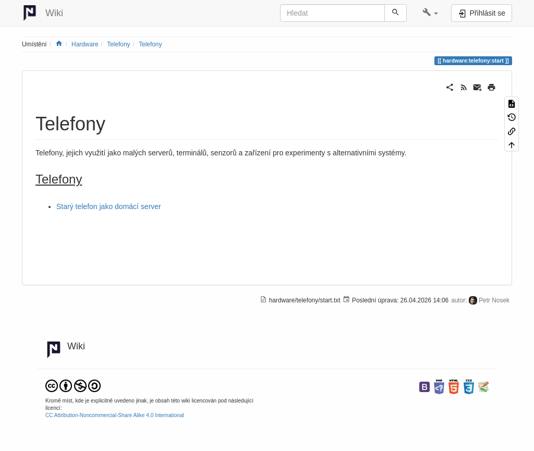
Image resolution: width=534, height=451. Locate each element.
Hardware (85, 44)
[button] (430, 13)
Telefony (118, 44)
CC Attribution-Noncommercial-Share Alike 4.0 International (114, 415)
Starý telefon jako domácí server (108, 206)
